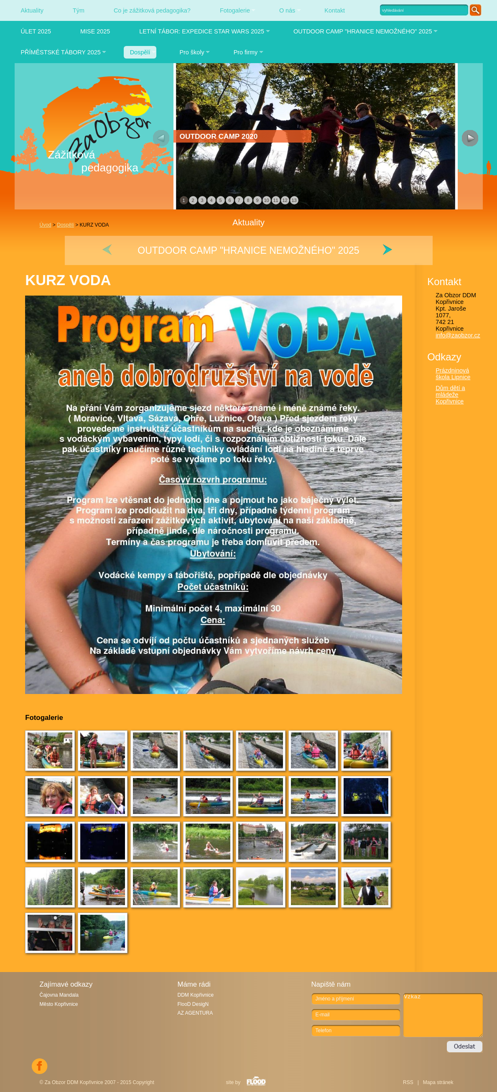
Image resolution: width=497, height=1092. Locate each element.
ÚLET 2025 (36, 31)
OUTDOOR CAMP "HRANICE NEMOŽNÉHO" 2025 (362, 31)
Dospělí (140, 52)
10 (266, 200)
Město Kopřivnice (59, 1004)
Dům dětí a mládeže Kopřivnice (450, 395)
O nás (287, 10)
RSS (408, 1082)
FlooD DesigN (193, 1004)
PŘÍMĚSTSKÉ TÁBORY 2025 (61, 52)
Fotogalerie (235, 10)
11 (275, 200)
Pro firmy (246, 52)
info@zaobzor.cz (458, 335)
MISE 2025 (95, 31)
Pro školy (191, 52)
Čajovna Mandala (59, 995)
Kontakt (334, 10)
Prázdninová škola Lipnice (453, 373)
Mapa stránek (438, 1082)
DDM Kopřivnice (196, 995)
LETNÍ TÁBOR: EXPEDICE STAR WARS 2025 (201, 31)
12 (284, 200)
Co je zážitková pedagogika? (152, 10)
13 (293, 200)
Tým (78, 10)
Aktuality (32, 10)
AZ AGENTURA (195, 1013)
